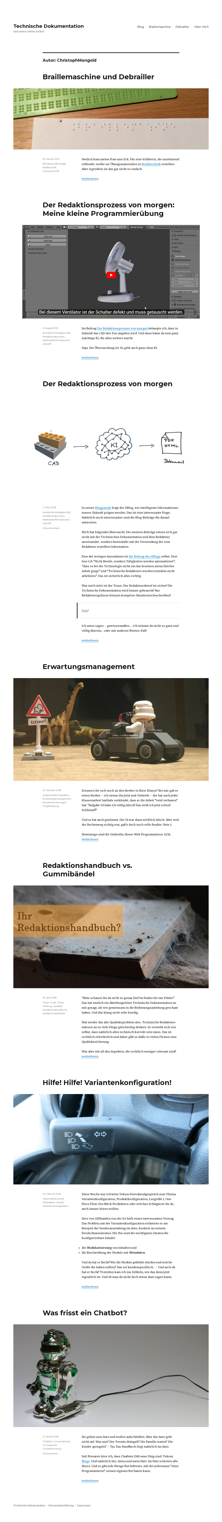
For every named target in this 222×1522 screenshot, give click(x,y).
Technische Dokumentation (48, 26)
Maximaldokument (53, 1198)
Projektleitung (51, 806)
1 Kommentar (50, 1453)
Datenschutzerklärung (61, 1505)
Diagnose (51, 1445)
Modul (59, 1202)
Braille (62, 163)
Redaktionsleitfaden (54, 1013)
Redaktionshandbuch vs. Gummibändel (87, 869)
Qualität (57, 1006)
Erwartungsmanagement (89, 666)
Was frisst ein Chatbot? (85, 1313)
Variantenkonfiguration (56, 1206)
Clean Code (49, 1002)
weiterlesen (90, 178)
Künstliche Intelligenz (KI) (56, 332)
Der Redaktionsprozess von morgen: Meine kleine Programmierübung (108, 209)
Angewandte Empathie (56, 795)
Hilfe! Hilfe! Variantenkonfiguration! (107, 1082)
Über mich (201, 27)
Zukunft (47, 343)
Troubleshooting (52, 1448)
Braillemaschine (160, 27)
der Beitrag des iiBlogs (145, 556)
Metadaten (49, 1202)
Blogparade (103, 507)
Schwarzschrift (51, 171)
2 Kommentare (51, 528)
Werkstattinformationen (56, 340)
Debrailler (182, 27)
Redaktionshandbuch (55, 1009)
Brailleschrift (151, 164)
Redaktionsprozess (53, 336)
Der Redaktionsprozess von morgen (122, 328)
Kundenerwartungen (54, 802)
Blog (140, 27)
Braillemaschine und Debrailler (98, 76)
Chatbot (47, 1441)
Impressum (84, 1505)
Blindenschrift (50, 163)
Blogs (86, 1461)
